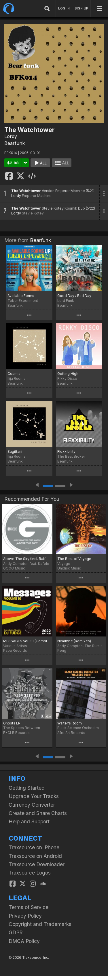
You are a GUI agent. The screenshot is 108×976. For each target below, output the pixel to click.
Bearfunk (14, 143)
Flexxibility (66, 451)
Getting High (67, 373)
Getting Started (27, 788)
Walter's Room (69, 723)
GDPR (16, 932)
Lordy (10, 136)
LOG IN (64, 8)
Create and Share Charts (38, 813)
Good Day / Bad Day (74, 296)
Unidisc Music (69, 568)
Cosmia (13, 373)
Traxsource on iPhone (34, 847)
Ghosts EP (11, 723)
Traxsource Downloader (37, 864)
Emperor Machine (37, 195)
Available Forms (20, 296)
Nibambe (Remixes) (74, 641)
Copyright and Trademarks (40, 924)
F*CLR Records (16, 732)
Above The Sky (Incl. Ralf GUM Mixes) (27, 559)
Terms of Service (28, 907)
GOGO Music (14, 568)
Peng (61, 650)
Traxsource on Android (35, 856)
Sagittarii (14, 451)
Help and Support (29, 821)
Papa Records (15, 650)
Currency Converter (32, 805)
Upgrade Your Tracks (34, 796)
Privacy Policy (25, 916)
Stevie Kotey (33, 213)
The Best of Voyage (74, 559)
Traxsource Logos (30, 873)
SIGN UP (81, 8)
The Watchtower (26, 191)
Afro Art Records (71, 732)
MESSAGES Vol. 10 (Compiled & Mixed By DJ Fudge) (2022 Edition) (27, 641)
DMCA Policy (24, 941)
